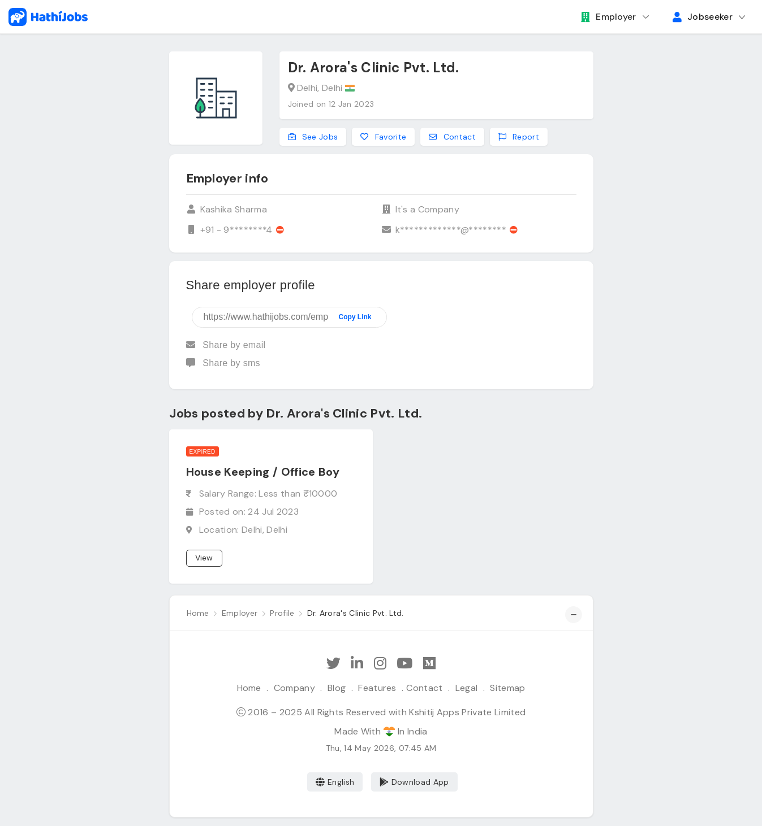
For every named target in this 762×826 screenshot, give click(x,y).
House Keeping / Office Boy (262, 471)
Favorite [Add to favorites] (383, 137)
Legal (466, 688)
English (335, 782)
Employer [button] (608, 17)
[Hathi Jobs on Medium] (429, 663)
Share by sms (223, 363)
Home (249, 688)
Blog (337, 688)
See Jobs (313, 137)
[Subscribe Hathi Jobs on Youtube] (404, 663)
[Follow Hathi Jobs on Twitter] (333, 663)
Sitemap (507, 688)
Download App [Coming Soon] (414, 782)
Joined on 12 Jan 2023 (331, 104)
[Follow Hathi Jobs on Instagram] (380, 663)
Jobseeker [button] (703, 17)
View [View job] (204, 558)
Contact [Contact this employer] (452, 137)
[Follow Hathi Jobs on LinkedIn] (357, 663)
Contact (424, 688)
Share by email (226, 345)
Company (294, 688)
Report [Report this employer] (518, 137)
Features (377, 688)
